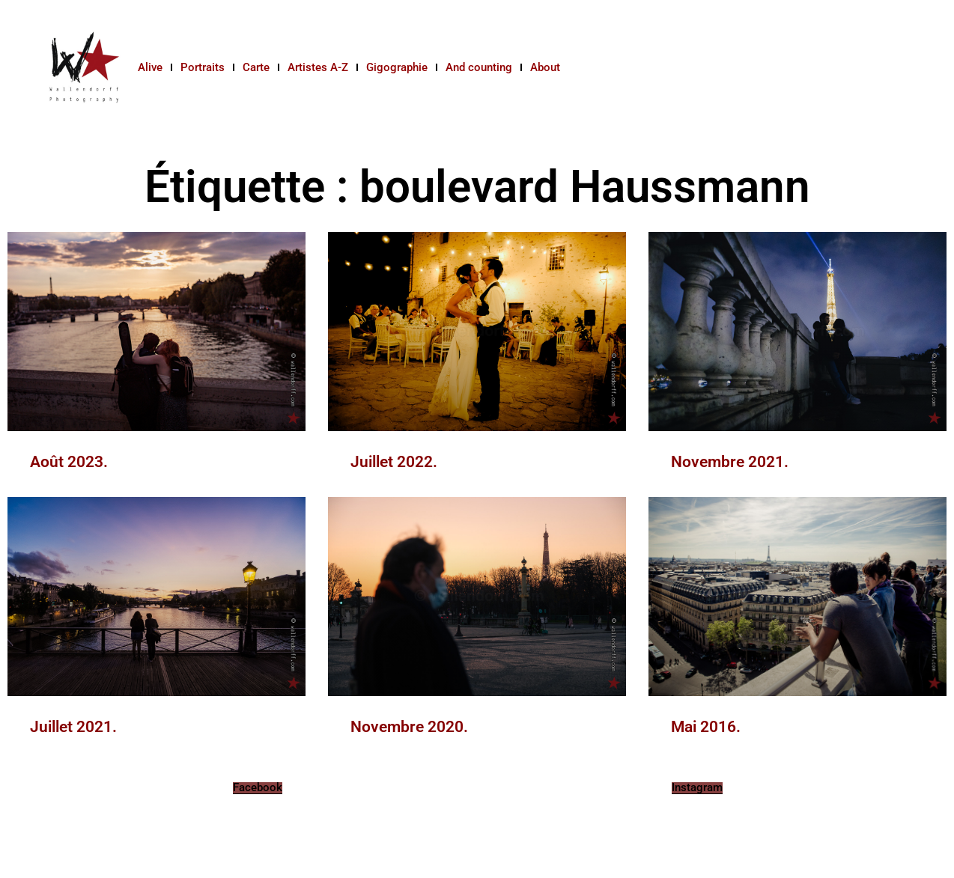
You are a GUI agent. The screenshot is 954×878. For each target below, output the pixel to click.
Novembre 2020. (409, 727)
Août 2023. (69, 462)
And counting (479, 67)
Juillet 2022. (393, 462)
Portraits (202, 67)
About (545, 67)
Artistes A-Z (318, 67)
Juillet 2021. (73, 727)
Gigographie (397, 67)
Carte (256, 67)
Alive (150, 67)
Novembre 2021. (730, 462)
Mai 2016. (706, 727)
